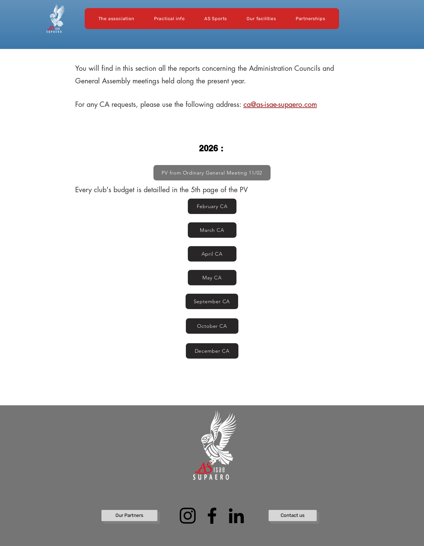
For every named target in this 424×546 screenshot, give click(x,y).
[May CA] (212, 277)
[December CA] (212, 351)
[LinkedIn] (236, 515)
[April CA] (212, 254)
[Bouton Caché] (105, 418)
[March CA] (212, 230)
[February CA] (212, 206)
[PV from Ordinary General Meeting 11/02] (212, 172)
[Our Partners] (129, 515)
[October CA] (212, 326)
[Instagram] (187, 515)
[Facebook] (212, 515)
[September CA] (212, 301)
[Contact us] (293, 515)
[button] (116, 18)
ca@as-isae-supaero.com (280, 104)
